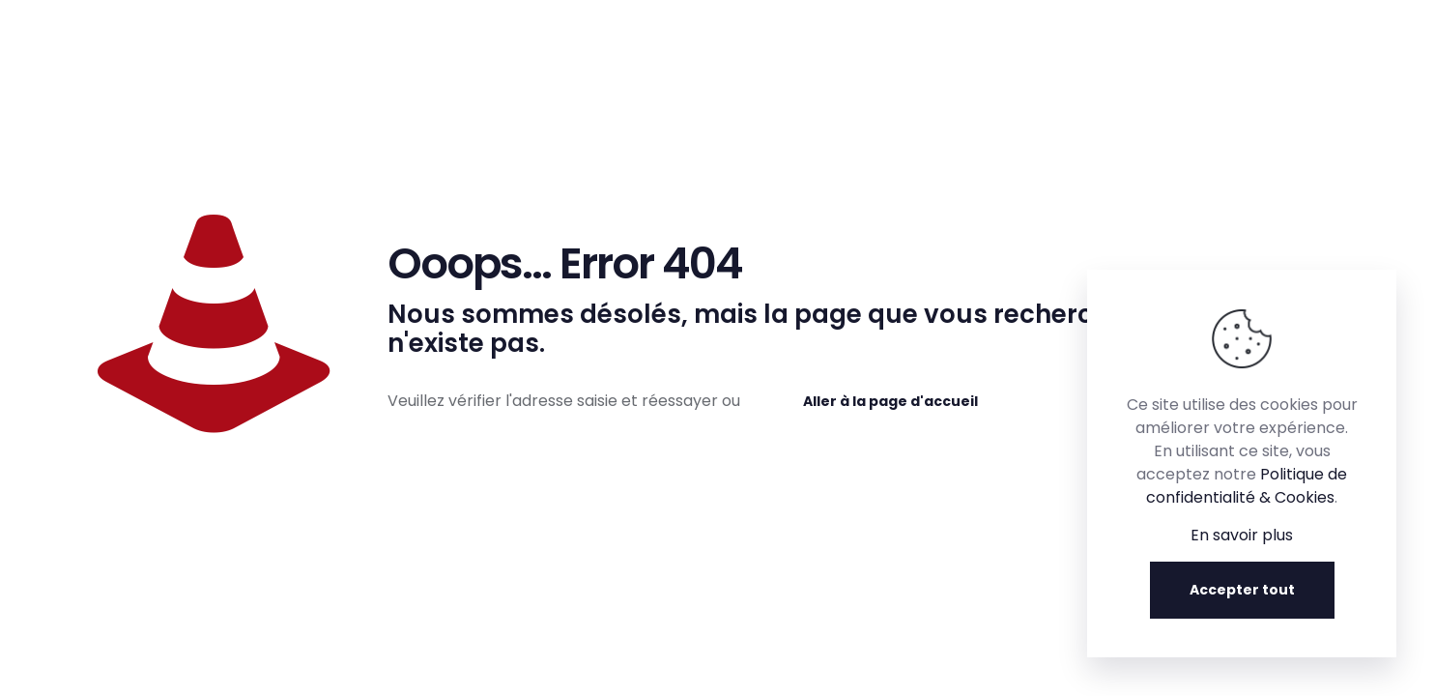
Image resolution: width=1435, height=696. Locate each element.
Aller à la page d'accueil (890, 401)
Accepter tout (1242, 589)
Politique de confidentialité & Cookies (1246, 485)
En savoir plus (1242, 535)
